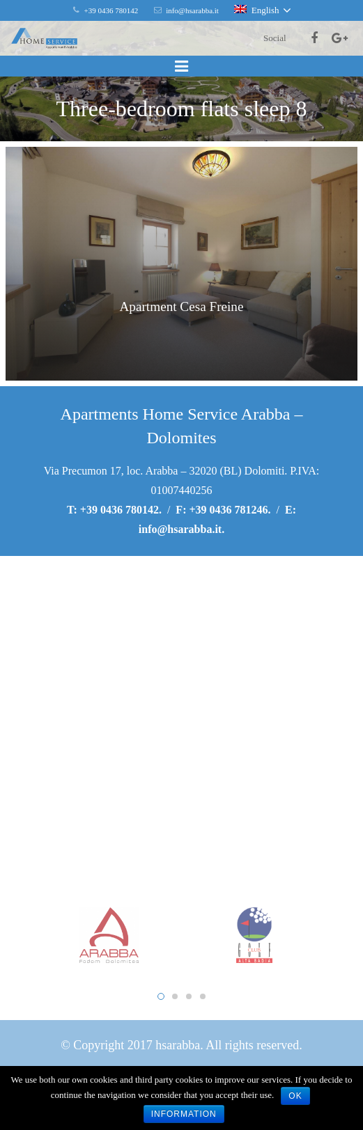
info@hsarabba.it (180, 529)
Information (184, 1114)
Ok (295, 1096)
